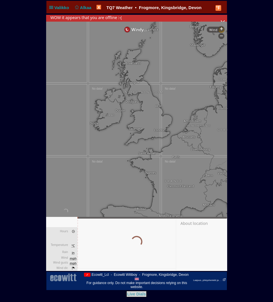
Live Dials (136, 294)
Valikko (60, 7)
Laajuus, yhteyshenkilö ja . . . (209, 280)
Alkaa (82, 7)
